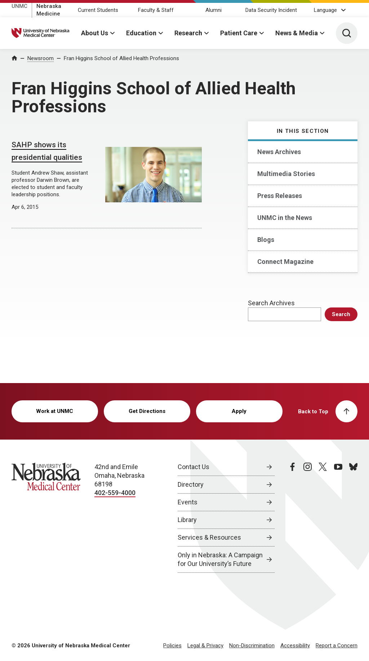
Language (325, 10)
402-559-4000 (114, 492)
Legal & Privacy (205, 645)
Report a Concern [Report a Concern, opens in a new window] (336, 645)
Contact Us (193, 467)
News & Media (296, 33)
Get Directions (147, 411)
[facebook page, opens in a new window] (292, 518)
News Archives (279, 152)
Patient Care (238, 33)
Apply (239, 411)
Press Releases (279, 195)
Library (187, 519)
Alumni (213, 10)
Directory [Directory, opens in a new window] (191, 484)
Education (141, 33)
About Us (94, 33)
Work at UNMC (54, 411)
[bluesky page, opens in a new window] (353, 518)
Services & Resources (209, 537)
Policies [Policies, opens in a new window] (172, 645)
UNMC (19, 6)
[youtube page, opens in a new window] (338, 518)
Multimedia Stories (286, 173)
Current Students (98, 10)
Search (341, 314)
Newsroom (40, 58)
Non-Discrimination (252, 645)
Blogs (265, 239)
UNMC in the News (284, 217)
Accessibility (295, 645)
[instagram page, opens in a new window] (307, 518)
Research (188, 33)
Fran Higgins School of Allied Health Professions (121, 58)
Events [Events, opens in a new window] (187, 502)
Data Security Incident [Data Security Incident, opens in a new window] (271, 10)
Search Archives (271, 303)
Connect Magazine (285, 261)
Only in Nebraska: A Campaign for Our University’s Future (220, 559)
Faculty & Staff (156, 10)
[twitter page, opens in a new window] (323, 518)
